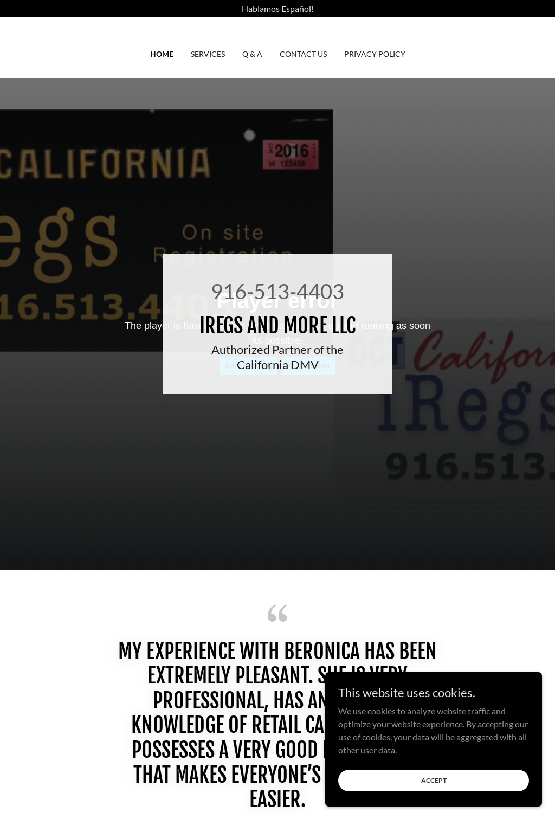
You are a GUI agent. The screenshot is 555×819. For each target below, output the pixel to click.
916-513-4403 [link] (277, 291)
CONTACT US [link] (303, 54)
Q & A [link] (252, 54)
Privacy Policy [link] (374, 54)
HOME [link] (161, 54)
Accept (434, 780)
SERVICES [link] (208, 54)
